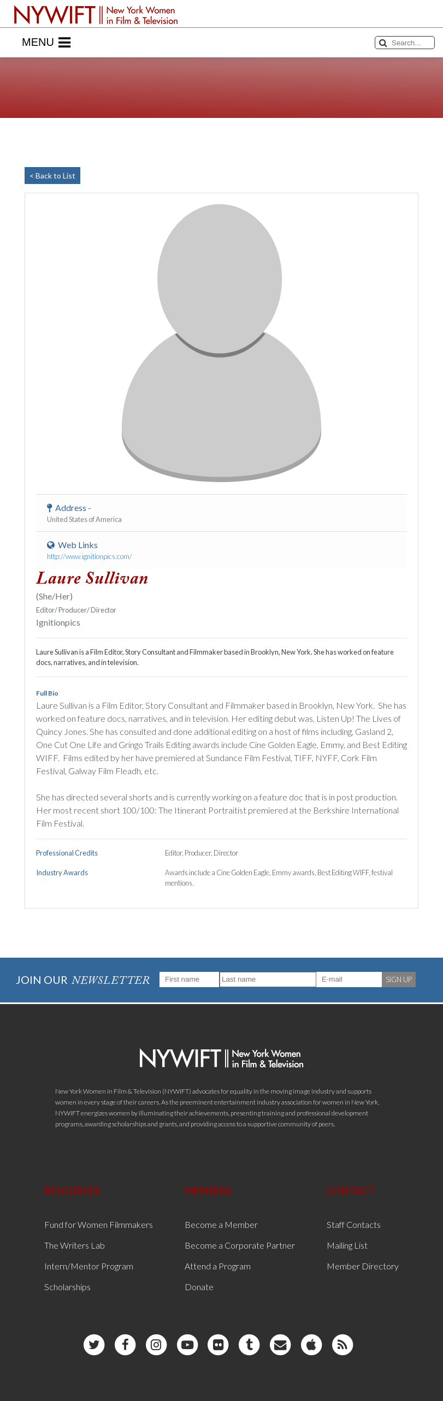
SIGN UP (399, 979)
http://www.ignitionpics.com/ (89, 556)
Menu (46, 42)
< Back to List (52, 175)
